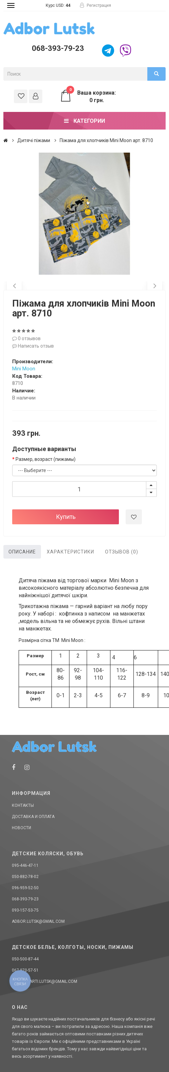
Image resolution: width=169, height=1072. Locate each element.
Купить (66, 516)
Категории (84, 121)
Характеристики (70, 551)
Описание (22, 551)
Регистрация (95, 5)
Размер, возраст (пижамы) (46, 459)
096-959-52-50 (25, 887)
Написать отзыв (33, 346)
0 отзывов (26, 338)
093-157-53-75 (25, 910)
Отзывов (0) (121, 551)
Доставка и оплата (33, 816)
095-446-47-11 (25, 865)
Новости (21, 827)
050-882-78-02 (25, 876)
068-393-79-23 (58, 48)
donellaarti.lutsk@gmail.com (44, 981)
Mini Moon (23, 369)
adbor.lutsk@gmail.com (38, 921)
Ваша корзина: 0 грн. (88, 96)
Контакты (23, 805)
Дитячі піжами (33, 140)
